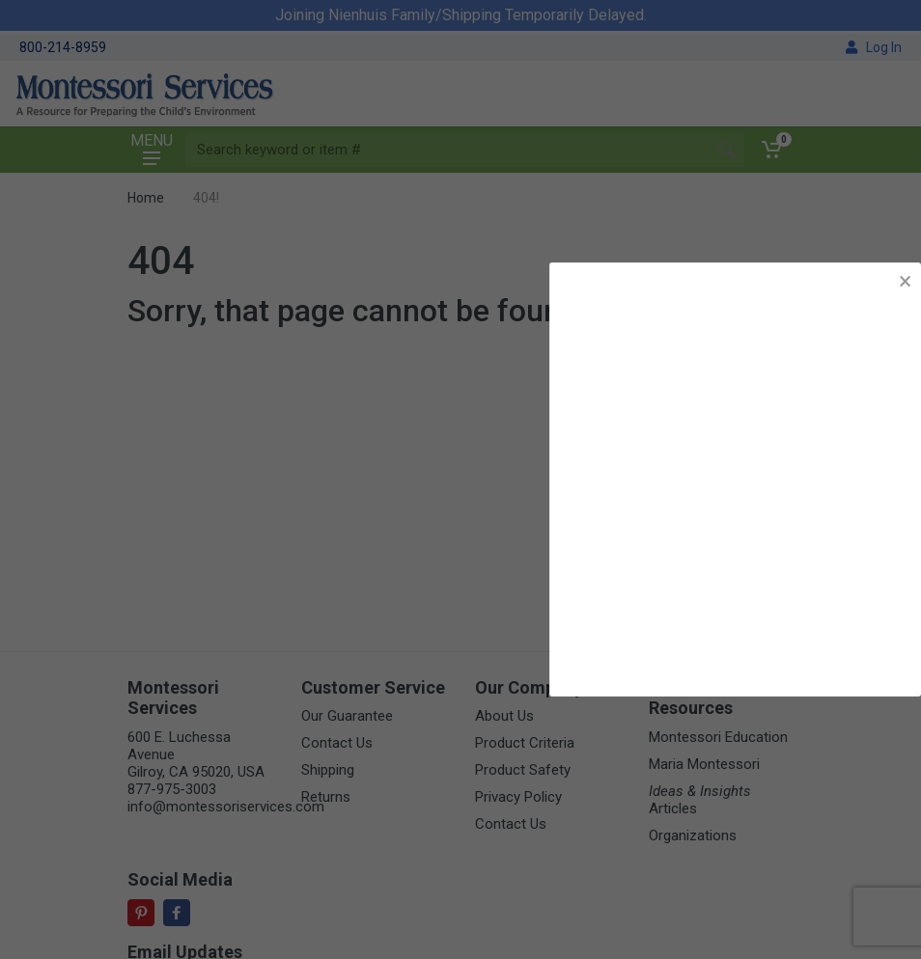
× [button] (905, 281)
